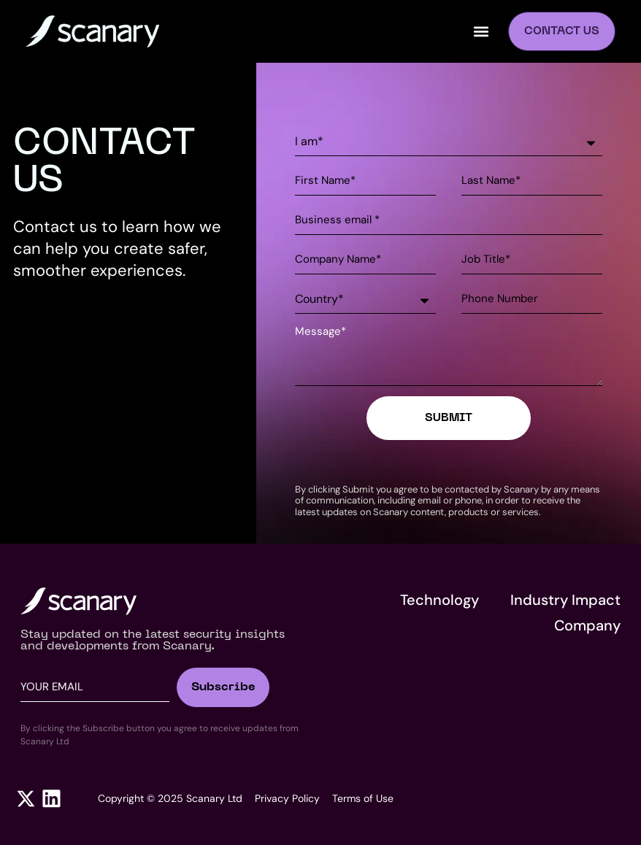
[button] (481, 32)
